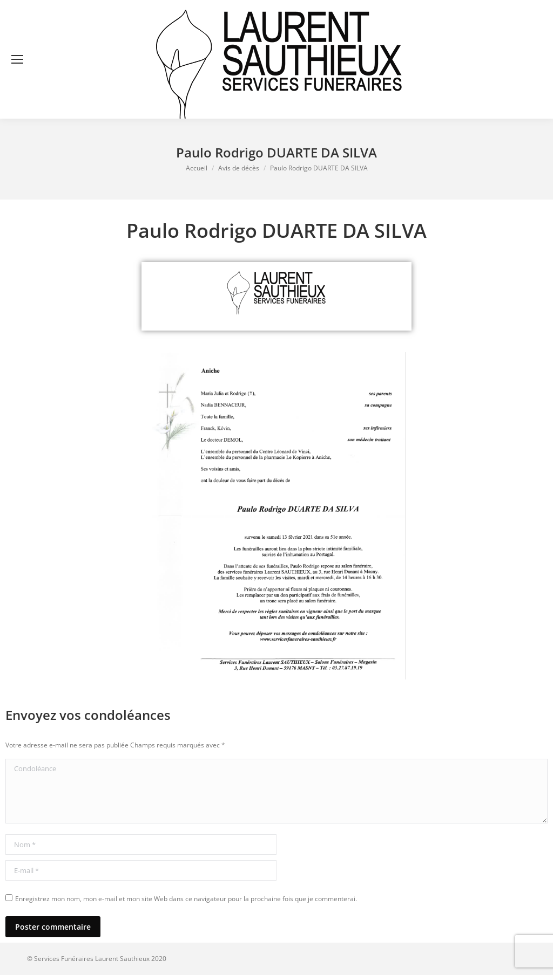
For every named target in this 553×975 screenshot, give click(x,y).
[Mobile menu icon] (17, 59)
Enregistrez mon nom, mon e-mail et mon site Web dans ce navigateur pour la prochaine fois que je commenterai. (186, 898)
